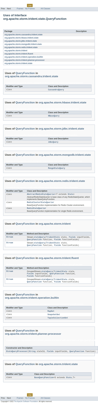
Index (54, 5)
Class (22, 5)
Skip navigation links (9, 3)
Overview (5, 5)
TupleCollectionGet (57, 321)
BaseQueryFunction (44, 381)
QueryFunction (29, 28)
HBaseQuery (53, 116)
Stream (9, 239)
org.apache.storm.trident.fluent (18, 54)
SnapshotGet (53, 318)
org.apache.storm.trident (15, 50)
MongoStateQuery (56, 169)
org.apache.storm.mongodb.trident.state (23, 44)
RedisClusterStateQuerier (40, 203)
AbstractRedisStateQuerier (41, 195)
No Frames (30, 8)
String (32, 355)
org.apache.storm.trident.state (18, 63)
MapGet (50, 314)
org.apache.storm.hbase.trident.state (21, 38)
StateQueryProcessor (17, 355)
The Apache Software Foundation (26, 405)
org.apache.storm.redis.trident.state (20, 47)
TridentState (53, 239)
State (70, 195)
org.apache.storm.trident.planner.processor (24, 60)
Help (61, 5)
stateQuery (39, 239)
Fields (72, 239)
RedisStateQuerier (36, 210)
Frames (20, 8)
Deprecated (45, 5)
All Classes (45, 8)
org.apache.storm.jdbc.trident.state (20, 41)
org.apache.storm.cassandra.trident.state (23, 35)
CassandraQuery (56, 90)
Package (14, 5)
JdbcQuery (53, 142)
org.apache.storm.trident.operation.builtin (23, 57)
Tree (36, 5)
